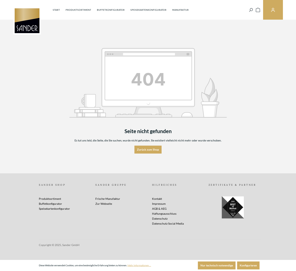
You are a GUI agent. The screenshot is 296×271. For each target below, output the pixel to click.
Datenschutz (160, 218)
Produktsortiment (50, 198)
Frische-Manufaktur (107, 198)
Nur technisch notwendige (216, 265)
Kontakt (157, 198)
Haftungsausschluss (164, 213)
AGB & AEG (159, 208)
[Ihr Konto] (273, 10)
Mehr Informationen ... (139, 265)
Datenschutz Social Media (168, 223)
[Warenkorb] (258, 10)
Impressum (159, 203)
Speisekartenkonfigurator (54, 208)
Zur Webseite (103, 203)
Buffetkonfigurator (50, 203)
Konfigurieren (248, 265)
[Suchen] (250, 10)
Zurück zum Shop (148, 149)
